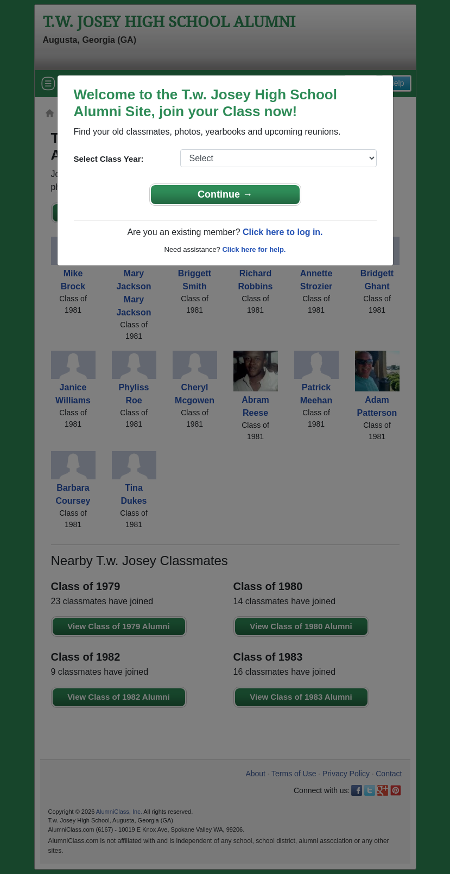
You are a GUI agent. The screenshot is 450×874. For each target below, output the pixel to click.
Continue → (225, 194)
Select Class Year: (109, 158)
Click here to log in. (283, 232)
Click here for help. (254, 249)
